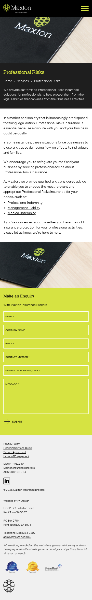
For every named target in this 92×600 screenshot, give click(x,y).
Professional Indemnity (25, 203)
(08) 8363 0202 (26, 532)
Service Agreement (14, 452)
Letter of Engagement (16, 456)
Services (23, 81)
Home (7, 81)
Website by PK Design (16, 500)
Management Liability (24, 208)
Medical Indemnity (22, 213)
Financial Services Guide (17, 448)
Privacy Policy (11, 443)
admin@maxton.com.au (17, 536)
